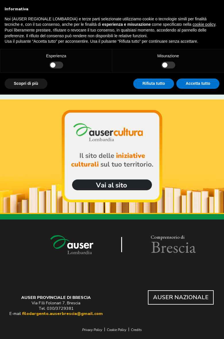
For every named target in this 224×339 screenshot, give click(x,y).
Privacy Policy (92, 330)
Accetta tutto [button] (198, 83)
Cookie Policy (116, 330)
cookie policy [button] (204, 24)
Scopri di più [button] (26, 83)
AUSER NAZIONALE (180, 297)
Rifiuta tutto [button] (153, 83)
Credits (136, 330)
